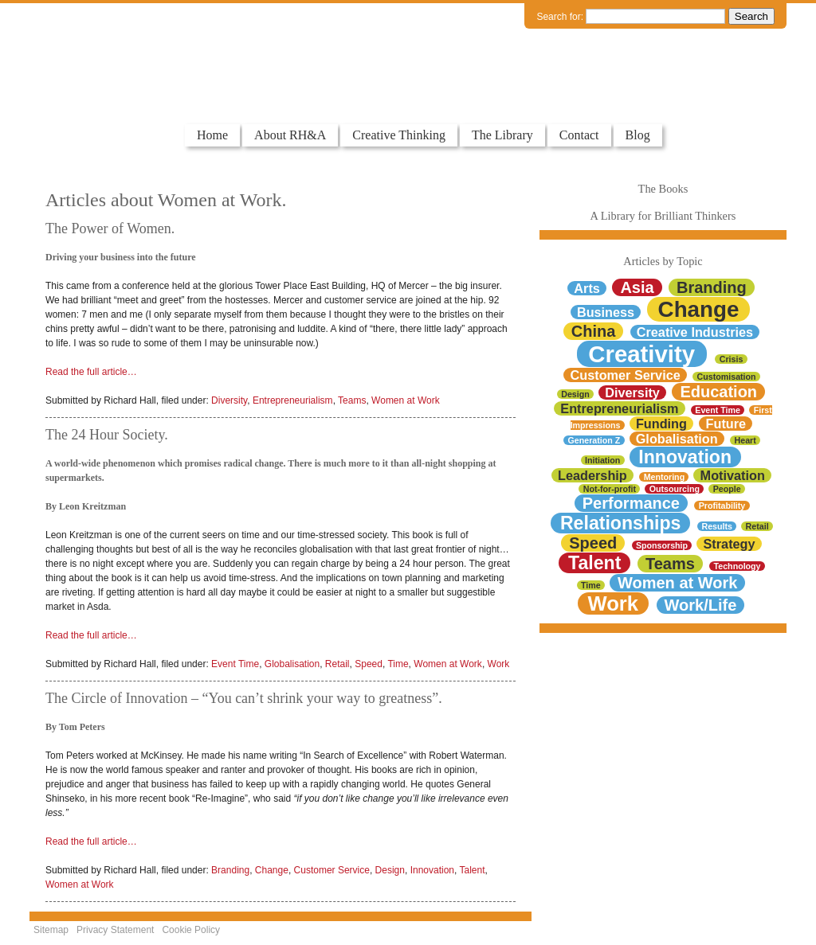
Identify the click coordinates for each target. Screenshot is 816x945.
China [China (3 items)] (593, 331)
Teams (352, 400)
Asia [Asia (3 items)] (636, 287)
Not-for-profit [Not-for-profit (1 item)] (609, 489)
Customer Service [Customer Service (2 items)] (626, 375)
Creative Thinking (398, 135)
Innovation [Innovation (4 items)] (685, 457)
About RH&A (290, 135)
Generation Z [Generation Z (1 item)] (594, 440)
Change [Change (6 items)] (699, 309)
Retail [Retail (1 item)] (757, 526)
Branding (230, 870)
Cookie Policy (191, 929)
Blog (638, 135)
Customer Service (332, 870)
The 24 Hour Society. (106, 435)
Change (271, 870)
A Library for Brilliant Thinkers (663, 215)
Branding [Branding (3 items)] (712, 287)
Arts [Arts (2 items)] (587, 288)
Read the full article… (91, 371)
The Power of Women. (110, 228)
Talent (471, 870)
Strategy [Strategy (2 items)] (729, 544)
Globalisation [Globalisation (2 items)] (677, 438)
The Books (663, 188)
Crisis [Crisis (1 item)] (731, 359)
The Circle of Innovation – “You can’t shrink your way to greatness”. (243, 698)
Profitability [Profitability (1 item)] (722, 505)
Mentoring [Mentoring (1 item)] (664, 477)
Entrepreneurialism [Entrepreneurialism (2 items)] (619, 408)
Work (499, 664)
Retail (337, 664)
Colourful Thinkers (112, 94)
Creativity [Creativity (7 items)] (641, 354)
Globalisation (292, 664)
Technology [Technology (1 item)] (737, 566)
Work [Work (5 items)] (612, 603)
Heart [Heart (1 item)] (745, 440)
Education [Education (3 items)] (718, 391)
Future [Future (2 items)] (726, 423)
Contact (579, 135)
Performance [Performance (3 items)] (631, 503)
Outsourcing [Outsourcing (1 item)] (674, 489)
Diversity (229, 400)
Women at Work (405, 400)
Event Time (235, 664)
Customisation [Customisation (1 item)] (726, 376)
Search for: (559, 16)
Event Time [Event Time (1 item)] (717, 410)
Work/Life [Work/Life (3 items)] (701, 605)
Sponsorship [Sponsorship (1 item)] (662, 545)
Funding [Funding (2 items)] (661, 423)
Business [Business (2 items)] (605, 312)
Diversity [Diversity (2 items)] (632, 392)
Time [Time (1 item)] (591, 585)
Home (212, 135)
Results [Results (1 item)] (716, 526)
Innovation (432, 870)
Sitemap (51, 929)
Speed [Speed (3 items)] (593, 543)
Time (397, 664)
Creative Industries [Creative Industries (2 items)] (695, 332)
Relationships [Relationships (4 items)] (620, 523)
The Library (502, 135)
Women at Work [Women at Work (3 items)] (677, 583)
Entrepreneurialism (293, 400)
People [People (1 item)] (727, 489)
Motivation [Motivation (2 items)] (732, 475)
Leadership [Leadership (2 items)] (592, 475)
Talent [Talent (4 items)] (594, 563)
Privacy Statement (115, 929)
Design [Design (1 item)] (575, 394)
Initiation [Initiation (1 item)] (602, 460)
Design (390, 870)
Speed (368, 664)
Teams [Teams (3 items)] (670, 563)
